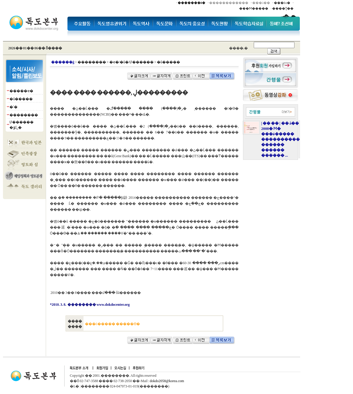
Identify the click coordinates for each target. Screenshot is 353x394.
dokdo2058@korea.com (167, 381)
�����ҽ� (21, 91)
